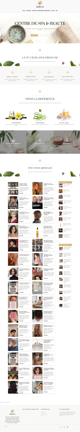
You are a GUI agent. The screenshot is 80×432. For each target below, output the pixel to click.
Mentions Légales (45, 414)
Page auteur (44, 412)
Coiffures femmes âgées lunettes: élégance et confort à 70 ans (67, 248)
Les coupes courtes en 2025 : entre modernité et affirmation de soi (68, 291)
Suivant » (37, 396)
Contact (43, 413)
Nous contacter (44, 35)
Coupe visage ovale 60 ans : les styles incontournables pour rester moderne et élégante (67, 279)
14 (33, 396)
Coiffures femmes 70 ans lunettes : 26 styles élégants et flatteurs (67, 266)
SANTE (24, 10)
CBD (56, 10)
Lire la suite (21, 193)
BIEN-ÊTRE (28, 10)
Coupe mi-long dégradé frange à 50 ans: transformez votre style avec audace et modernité (67, 299)
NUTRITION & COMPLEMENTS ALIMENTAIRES (41, 10)
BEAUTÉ (53, 10)
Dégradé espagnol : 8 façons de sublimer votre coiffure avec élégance (67, 285)
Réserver (34, 35)
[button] (79, 28)
